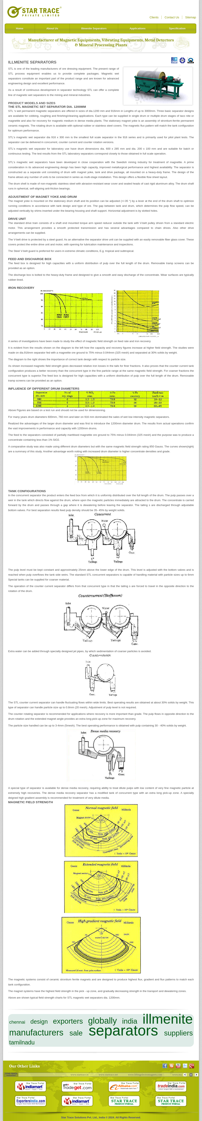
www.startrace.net (109, 1074)
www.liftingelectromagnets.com (146, 1074)
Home (19, 28)
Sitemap (190, 17)
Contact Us (172, 17)
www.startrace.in (81, 1074)
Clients (154, 17)
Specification (177, 28)
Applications (137, 28)
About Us (52, 28)
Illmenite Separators (94, 28)
